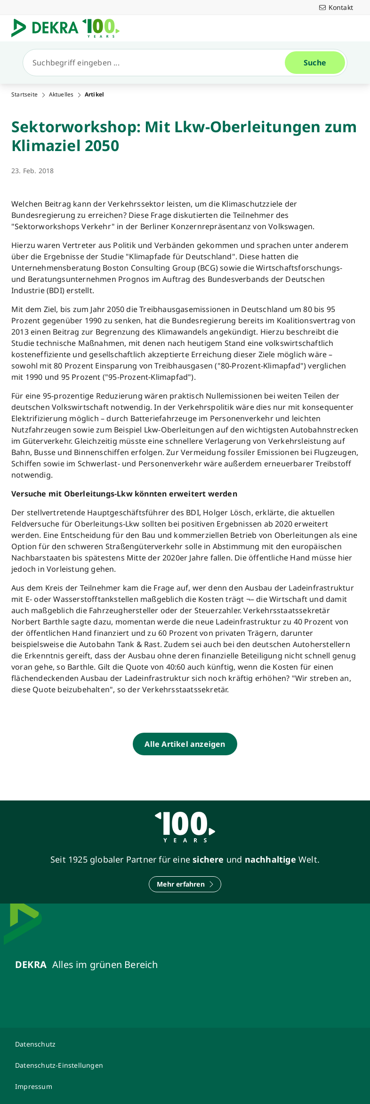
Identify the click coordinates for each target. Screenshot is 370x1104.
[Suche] (158, 62)
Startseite (24, 94)
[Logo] (69, 28)
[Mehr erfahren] (185, 884)
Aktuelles (61, 94)
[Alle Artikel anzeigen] (185, 744)
